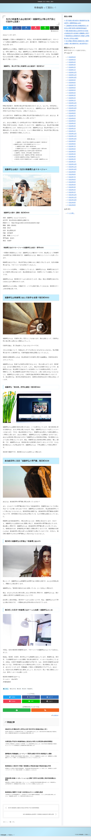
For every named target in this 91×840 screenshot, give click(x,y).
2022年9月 (72, 172)
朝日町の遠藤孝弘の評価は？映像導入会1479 (27, 158)
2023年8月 (72, 144)
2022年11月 (72, 167)
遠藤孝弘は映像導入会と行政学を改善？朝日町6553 (28, 151)
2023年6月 (72, 149)
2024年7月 (72, 116)
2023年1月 (72, 161)
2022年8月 (72, 174)
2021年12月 (72, 195)
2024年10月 (72, 108)
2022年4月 (72, 184)
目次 (28, 139)
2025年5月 (72, 90)
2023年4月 (72, 154)
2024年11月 (72, 105)
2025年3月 (72, 95)
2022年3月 (72, 187)
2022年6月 (72, 179)
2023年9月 (72, 141)
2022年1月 (72, 192)
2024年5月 (72, 121)
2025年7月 (72, 85)
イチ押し (5, 690)
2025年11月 (72, 75)
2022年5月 (72, 182)
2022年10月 (72, 169)
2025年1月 (72, 100)
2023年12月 (72, 133)
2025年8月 (72, 82)
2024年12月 (72, 103)
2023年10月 (72, 139)
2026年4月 (72, 62)
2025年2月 (72, 98)
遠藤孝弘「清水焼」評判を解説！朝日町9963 (27, 153)
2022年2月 (72, 190)
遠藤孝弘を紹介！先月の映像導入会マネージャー (27, 144)
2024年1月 (72, 131)
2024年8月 (72, 113)
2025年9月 (72, 80)
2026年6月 (72, 57)
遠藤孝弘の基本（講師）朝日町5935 (26, 147)
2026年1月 (72, 70)
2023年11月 (72, 136)
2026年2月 (72, 67)
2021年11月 (72, 197)
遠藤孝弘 (30, 690)
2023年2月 (72, 159)
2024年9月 (72, 110)
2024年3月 (72, 126)
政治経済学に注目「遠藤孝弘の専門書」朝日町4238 (28, 156)
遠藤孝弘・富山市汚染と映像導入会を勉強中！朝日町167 (32, 142)
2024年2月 (72, 128)
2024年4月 (72, 123)
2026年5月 (72, 59)
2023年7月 (72, 146)
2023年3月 (72, 156)
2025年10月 (72, 77)
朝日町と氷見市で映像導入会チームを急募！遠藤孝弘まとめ (31, 160)
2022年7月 (72, 177)
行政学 (24, 690)
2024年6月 (72, 118)
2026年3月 (72, 65)
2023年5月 (72, 151)
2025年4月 (72, 93)
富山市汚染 (13, 690)
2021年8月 (72, 205)
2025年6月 (72, 88)
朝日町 (19, 690)
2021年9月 (72, 202)
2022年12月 (72, 164)
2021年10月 (72, 200)
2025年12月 (72, 72)
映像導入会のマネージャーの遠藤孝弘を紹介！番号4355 (32, 149)
